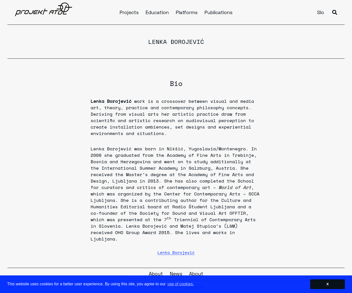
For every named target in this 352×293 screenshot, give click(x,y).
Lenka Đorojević (176, 252)
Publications (218, 13)
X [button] (327, 284)
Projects (129, 13)
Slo (320, 13)
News (176, 274)
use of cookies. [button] (181, 284)
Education (157, 13)
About (156, 274)
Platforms (187, 13)
